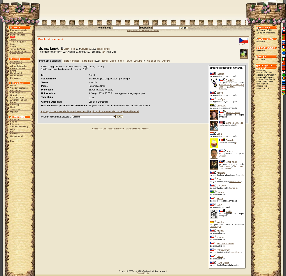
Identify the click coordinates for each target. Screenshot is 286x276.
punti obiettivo (103, 49)
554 (103, 52)
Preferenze (15, 78)
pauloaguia (262, 84)
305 (12, 37)
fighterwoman (223, 250)
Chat (12, 107)
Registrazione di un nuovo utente (143, 30)
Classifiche (15, 90)
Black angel (231, 162)
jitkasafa (228, 168)
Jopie (219, 134)
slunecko (221, 185)
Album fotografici (18, 66)
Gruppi (13, 95)
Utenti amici (16, 73)
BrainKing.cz (215, 227)
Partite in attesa (17, 35)
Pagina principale (18, 30)
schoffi (220, 93)
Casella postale (17, 68)
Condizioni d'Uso (99, 129)
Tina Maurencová (225, 243)
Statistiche (15, 109)
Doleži (220, 179)
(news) (242, 44)
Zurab (220, 198)
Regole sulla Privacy (116, 129)
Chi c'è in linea (17, 97)
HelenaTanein (233, 112)
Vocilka (220, 222)
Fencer (229, 151)
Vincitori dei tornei (19, 88)
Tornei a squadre (18, 42)
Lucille (220, 256)
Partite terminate (71, 61)
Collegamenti (16, 136)
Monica (220, 230)
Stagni (13, 46)
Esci (12, 141)
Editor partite (16, 54)
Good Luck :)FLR (234, 123)
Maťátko (221, 173)
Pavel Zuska (223, 263)
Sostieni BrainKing (19, 126)
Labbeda (221, 105)
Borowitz (230, 140)
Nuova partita (16, 32)
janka (219, 205)
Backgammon (225, 166)
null (241, 175)
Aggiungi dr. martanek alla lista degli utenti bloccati (114, 111)
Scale (13, 44)
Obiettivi (14, 112)
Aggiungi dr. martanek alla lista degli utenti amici (64, 111)
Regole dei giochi (18, 51)
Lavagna (138, 61)
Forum (13, 102)
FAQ (12, 131)
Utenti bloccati (17, 75)
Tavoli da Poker (17, 49)
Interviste (14, 124)
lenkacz (220, 237)
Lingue (13, 122)
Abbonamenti (16, 61)
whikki (229, 211)
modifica (270, 33)
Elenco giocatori (18, 93)
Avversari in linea (18, 100)
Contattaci (15, 134)
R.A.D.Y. (230, 80)
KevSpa (221, 99)
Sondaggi (15, 105)
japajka (220, 74)
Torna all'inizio (143, 273)
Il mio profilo (16, 64)
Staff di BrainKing (133, 129)
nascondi (261, 70)
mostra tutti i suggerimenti (262, 87)
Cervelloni (15, 119)
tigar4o (222, 155)
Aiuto (12, 129)
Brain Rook (69, 49)
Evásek (220, 192)
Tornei (13, 39)
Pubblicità (145, 129)
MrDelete (223, 89)
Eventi (13, 71)
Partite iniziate (87, 61)
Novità (13, 85)
